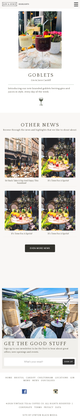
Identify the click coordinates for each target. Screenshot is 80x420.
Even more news (40, 248)
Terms (38, 407)
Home (8, 378)
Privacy (48, 407)
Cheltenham (45, 378)
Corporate (25, 407)
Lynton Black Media (44, 415)
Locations (61, 378)
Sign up (68, 362)
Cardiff (31, 378)
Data (58, 407)
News (35, 380)
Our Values (48, 380)
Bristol (19, 378)
